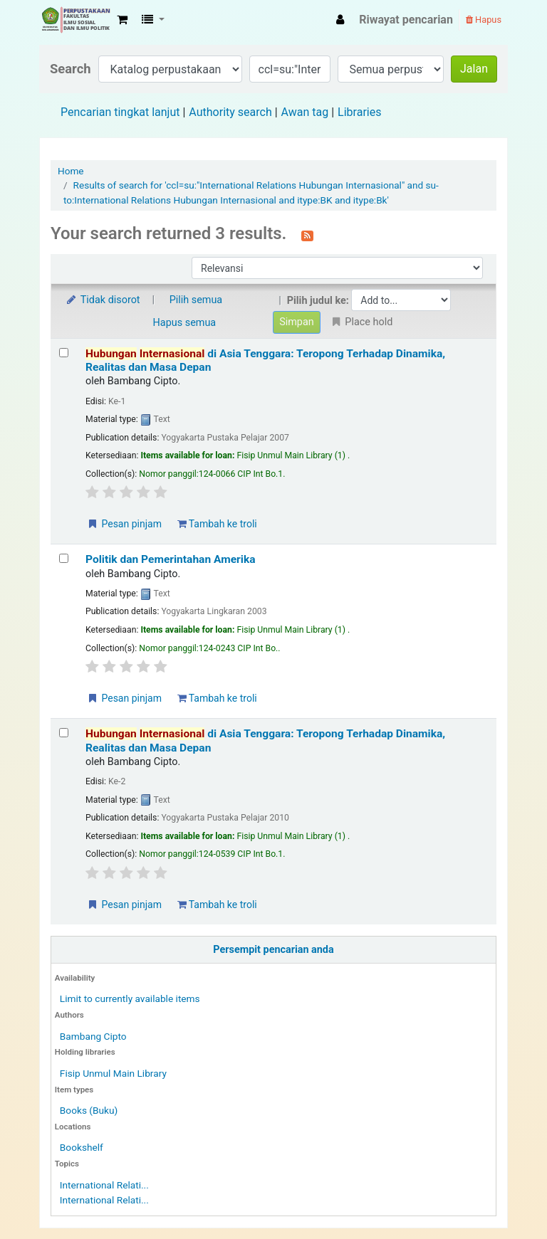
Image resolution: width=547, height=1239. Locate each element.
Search (70, 68)
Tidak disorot (102, 300)
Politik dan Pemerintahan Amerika (170, 559)
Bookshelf (81, 1147)
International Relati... (104, 1185)
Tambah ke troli (217, 523)
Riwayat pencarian (406, 19)
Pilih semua (196, 300)
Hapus (483, 19)
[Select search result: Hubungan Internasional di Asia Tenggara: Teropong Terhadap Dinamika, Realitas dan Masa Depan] (63, 352)
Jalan (474, 68)
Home (71, 170)
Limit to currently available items (130, 998)
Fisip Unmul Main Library (75, 20)
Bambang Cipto (93, 1036)
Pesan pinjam (124, 523)
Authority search (230, 112)
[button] (122, 20)
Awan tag (305, 112)
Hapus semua (185, 323)
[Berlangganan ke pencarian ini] (307, 234)
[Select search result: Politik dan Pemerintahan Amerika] (63, 558)
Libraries (359, 112)
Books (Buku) (89, 1110)
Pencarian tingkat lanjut (120, 112)
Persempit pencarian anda (273, 950)
